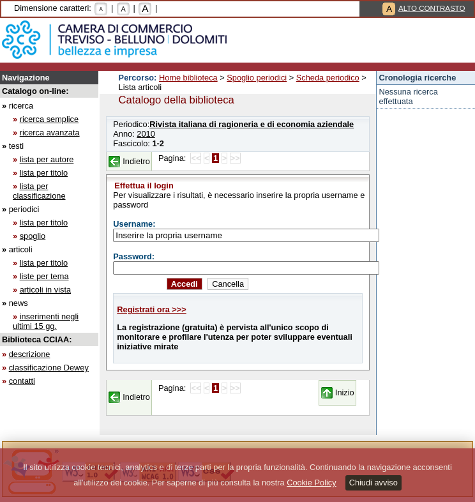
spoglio (33, 236)
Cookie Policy (311, 482)
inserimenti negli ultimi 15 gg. (46, 321)
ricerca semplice (49, 119)
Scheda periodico (327, 77)
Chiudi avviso (373, 482)
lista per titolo (44, 173)
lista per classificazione (39, 191)
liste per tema (44, 276)
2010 (146, 134)
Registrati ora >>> (151, 309)
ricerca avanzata (50, 132)
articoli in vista (45, 289)
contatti (22, 381)
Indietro (136, 161)
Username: (134, 224)
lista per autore (47, 159)
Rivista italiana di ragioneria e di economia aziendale (251, 124)
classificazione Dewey (49, 367)
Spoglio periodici (257, 77)
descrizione (29, 354)
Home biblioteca (188, 77)
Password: (134, 256)
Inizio (344, 392)
